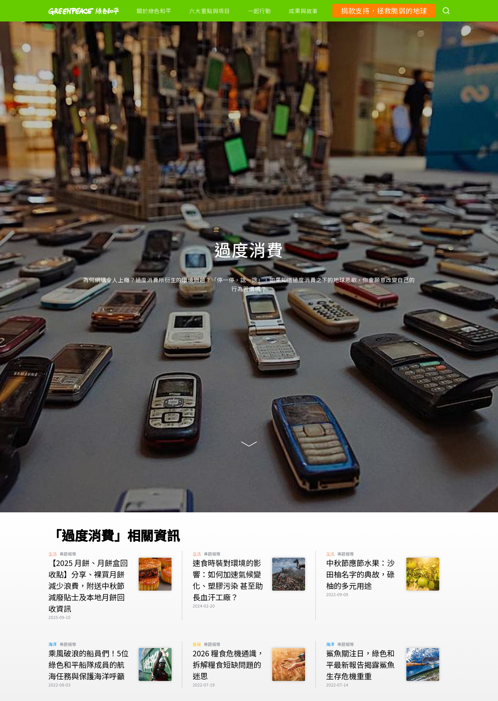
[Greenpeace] (83, 20)
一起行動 (259, 11)
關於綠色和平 (154, 11)
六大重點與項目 (209, 11)
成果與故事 (303, 11)
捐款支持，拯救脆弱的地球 (384, 11)
